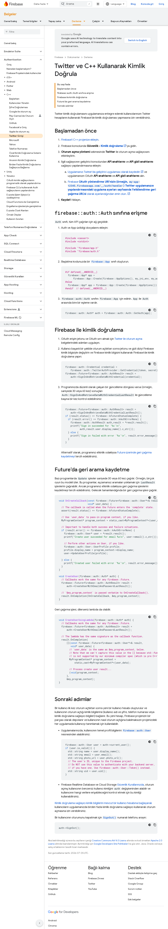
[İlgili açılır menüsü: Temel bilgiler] (41, 21)
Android (52, 920)
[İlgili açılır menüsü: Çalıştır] (104, 21)
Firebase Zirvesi (96, 878)
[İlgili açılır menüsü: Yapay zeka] (65, 21)
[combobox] (76, 4)
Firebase (59, 57)
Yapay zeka (54, 21)
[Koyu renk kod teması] (149, 235)
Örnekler (142, 21)
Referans (52, 878)
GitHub (51, 894)
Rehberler (53, 873)
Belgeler (10, 14)
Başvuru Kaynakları (121, 21)
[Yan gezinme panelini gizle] (39, 923)
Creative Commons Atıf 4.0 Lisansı (109, 840)
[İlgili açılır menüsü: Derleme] (85, 21)
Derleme (88, 57)
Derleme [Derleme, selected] (76, 21)
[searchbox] (22, 31)
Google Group (135, 883)
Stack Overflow (136, 878)
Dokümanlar (73, 57)
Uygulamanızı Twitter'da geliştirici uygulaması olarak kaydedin (104, 172)
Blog (133, 3)
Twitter (91, 883)
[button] (19, 51)
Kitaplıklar (53, 888)
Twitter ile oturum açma (128, 339)
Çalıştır (96, 21)
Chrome (52, 925)
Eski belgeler (134, 899)
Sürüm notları (135, 888)
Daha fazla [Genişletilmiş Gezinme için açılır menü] (39, 3)
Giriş (161, 3)
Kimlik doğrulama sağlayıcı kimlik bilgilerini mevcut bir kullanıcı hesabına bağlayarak (103, 803)
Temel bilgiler (30, 21)
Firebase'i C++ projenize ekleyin (79, 139)
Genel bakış (10, 21)
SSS (130, 894)
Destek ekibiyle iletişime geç (142, 873)
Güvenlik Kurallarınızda (130, 784)
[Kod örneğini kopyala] (155, 235)
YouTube (92, 888)
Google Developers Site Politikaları (111, 843)
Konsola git (147, 3)
